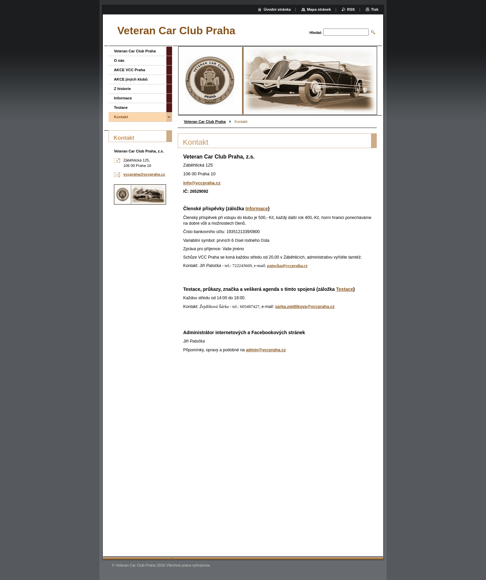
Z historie (122, 89)
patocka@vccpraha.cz (287, 265)
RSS (351, 9)
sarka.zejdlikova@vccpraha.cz (304, 306)
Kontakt (121, 117)
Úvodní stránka (277, 9)
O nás (119, 60)
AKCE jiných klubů (131, 79)
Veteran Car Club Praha (205, 122)
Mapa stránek (319, 9)
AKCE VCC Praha (129, 70)
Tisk (374, 9)
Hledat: (316, 33)
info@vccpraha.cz (201, 182)
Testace (344, 289)
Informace (256, 208)
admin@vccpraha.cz (266, 350)
